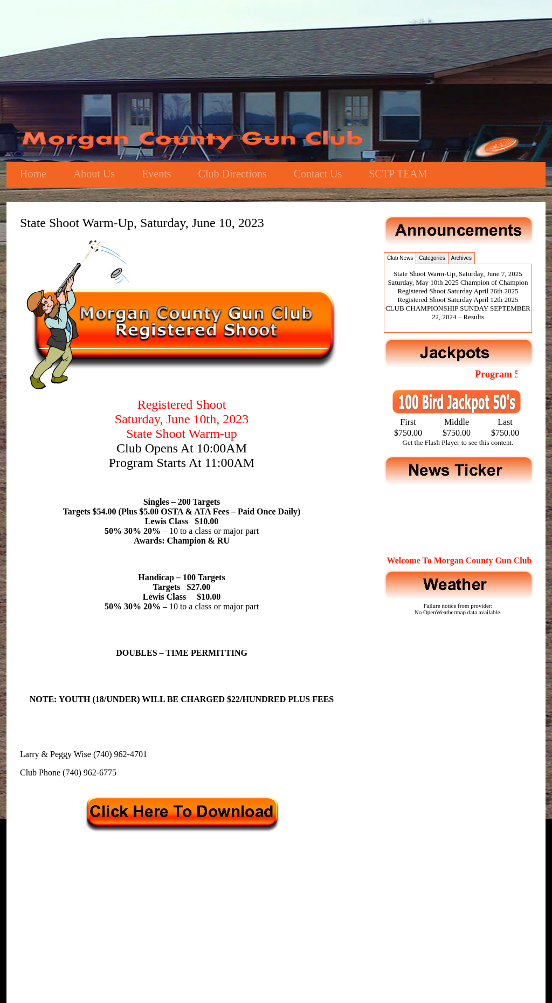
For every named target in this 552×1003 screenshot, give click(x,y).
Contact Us (318, 174)
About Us (94, 174)
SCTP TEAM (398, 174)
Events (156, 174)
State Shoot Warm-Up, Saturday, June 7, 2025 (458, 274)
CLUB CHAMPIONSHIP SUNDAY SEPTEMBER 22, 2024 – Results (457, 312)
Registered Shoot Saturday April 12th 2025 (457, 300)
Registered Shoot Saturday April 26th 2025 (457, 291)
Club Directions (232, 174)
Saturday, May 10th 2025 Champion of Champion (458, 282)
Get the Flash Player (431, 442)
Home (33, 174)
